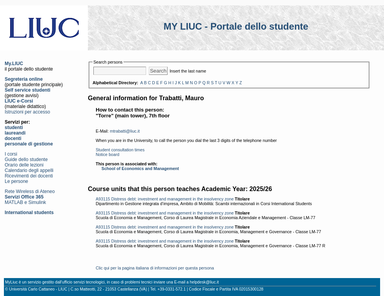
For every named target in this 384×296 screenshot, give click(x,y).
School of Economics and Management (140, 168)
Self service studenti (27, 90)
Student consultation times (120, 149)
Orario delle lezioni (24, 165)
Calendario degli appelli (29, 170)
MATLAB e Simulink (25, 202)
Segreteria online (24, 79)
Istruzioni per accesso (27, 112)
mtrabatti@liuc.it (125, 131)
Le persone (16, 181)
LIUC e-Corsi (19, 101)
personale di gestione (29, 144)
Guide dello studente (26, 159)
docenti (13, 138)
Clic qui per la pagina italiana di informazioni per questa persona (155, 268)
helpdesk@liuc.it (204, 282)
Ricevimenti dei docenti (29, 176)
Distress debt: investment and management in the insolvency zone (172, 199)
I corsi (11, 154)
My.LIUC (14, 63)
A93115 (103, 199)
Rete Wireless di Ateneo (30, 191)
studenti (14, 127)
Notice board (107, 154)
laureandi (15, 133)
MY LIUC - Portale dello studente (236, 26)
